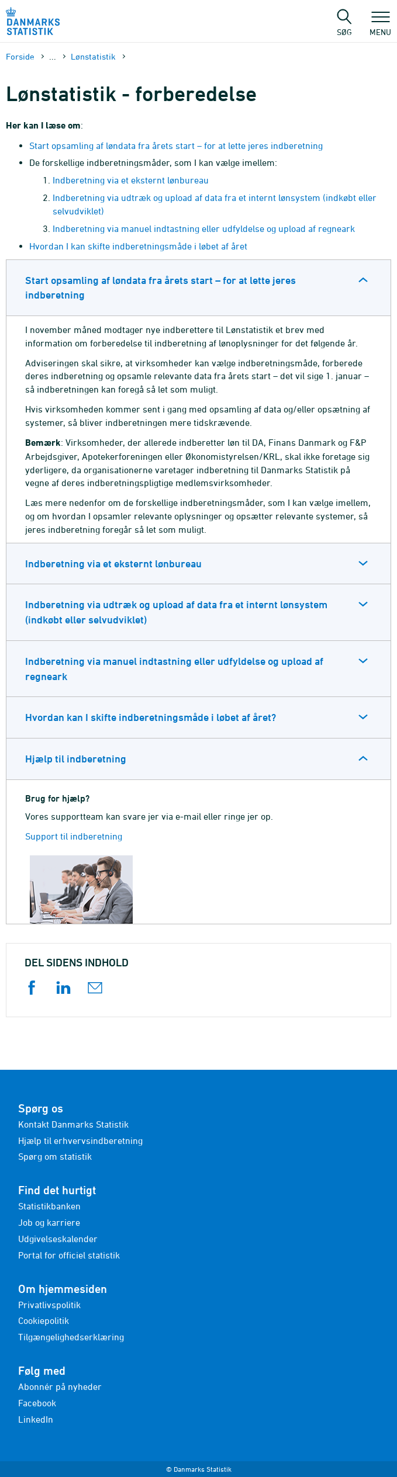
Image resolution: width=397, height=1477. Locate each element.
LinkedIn (35, 1419)
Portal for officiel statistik (69, 1255)
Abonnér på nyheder (60, 1386)
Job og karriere (49, 1222)
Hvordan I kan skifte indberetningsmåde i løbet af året (138, 246)
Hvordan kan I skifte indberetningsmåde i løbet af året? (150, 717)
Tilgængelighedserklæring (71, 1337)
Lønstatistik (93, 56)
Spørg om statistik (55, 1156)
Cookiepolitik (43, 1320)
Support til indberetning (73, 836)
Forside (20, 56)
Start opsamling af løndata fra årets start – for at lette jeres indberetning (176, 145)
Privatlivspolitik (49, 1304)
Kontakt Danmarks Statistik (73, 1124)
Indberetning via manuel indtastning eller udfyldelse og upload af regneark (204, 228)
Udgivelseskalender (58, 1238)
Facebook (37, 1403)
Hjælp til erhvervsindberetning (80, 1140)
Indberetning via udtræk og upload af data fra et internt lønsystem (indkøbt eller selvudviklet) (176, 612)
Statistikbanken (49, 1206)
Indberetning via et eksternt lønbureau (131, 180)
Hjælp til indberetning (75, 759)
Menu (380, 26)
